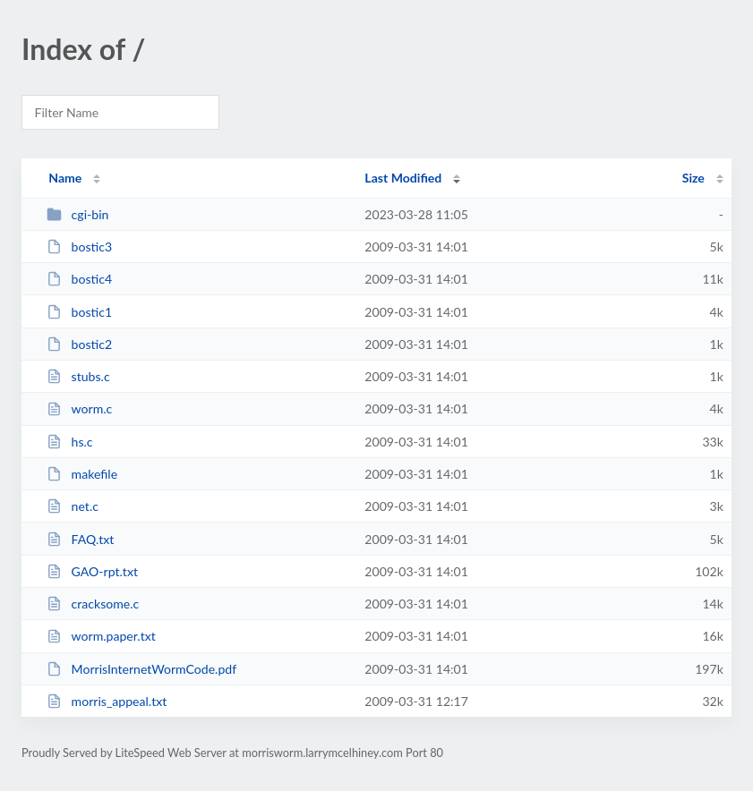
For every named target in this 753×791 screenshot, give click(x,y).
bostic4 (79, 278)
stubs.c (78, 376)
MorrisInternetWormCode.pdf (141, 668)
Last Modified (402, 177)
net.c (72, 506)
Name (64, 177)
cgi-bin (77, 214)
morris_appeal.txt (107, 701)
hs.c (69, 441)
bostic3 (79, 246)
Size (693, 177)
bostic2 (79, 344)
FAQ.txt (80, 539)
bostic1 (79, 311)
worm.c (79, 408)
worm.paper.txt (101, 635)
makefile (82, 473)
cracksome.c (93, 603)
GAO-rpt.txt (92, 571)
